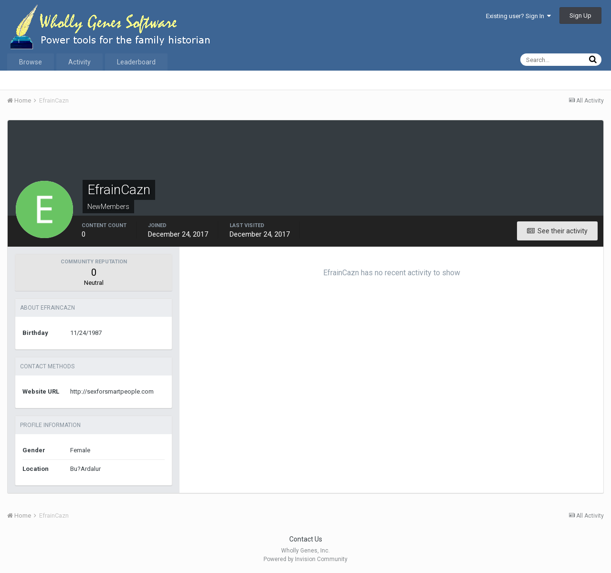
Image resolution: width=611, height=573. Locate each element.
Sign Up (580, 15)
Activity (79, 62)
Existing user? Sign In (518, 16)
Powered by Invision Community (305, 559)
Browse (30, 62)
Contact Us (305, 539)
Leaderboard (136, 62)
